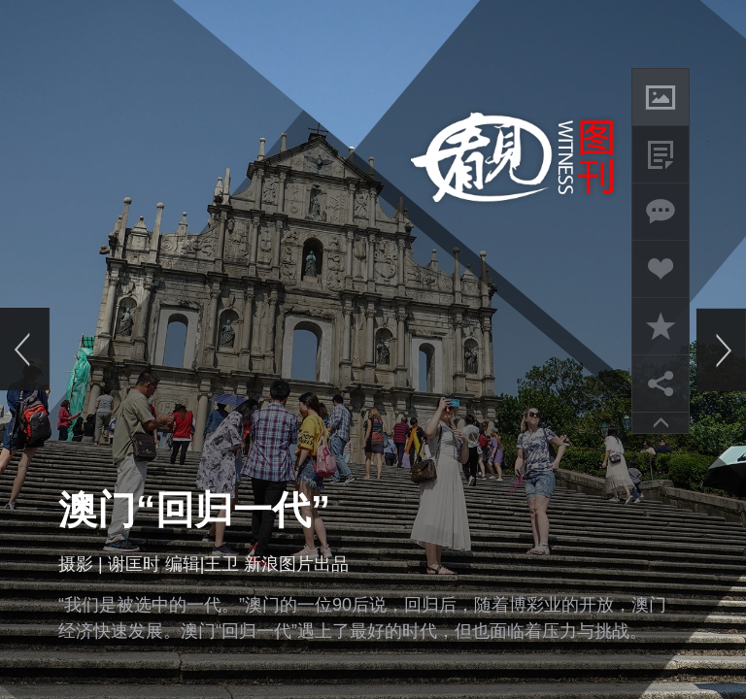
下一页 (720, 349)
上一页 (25, 349)
